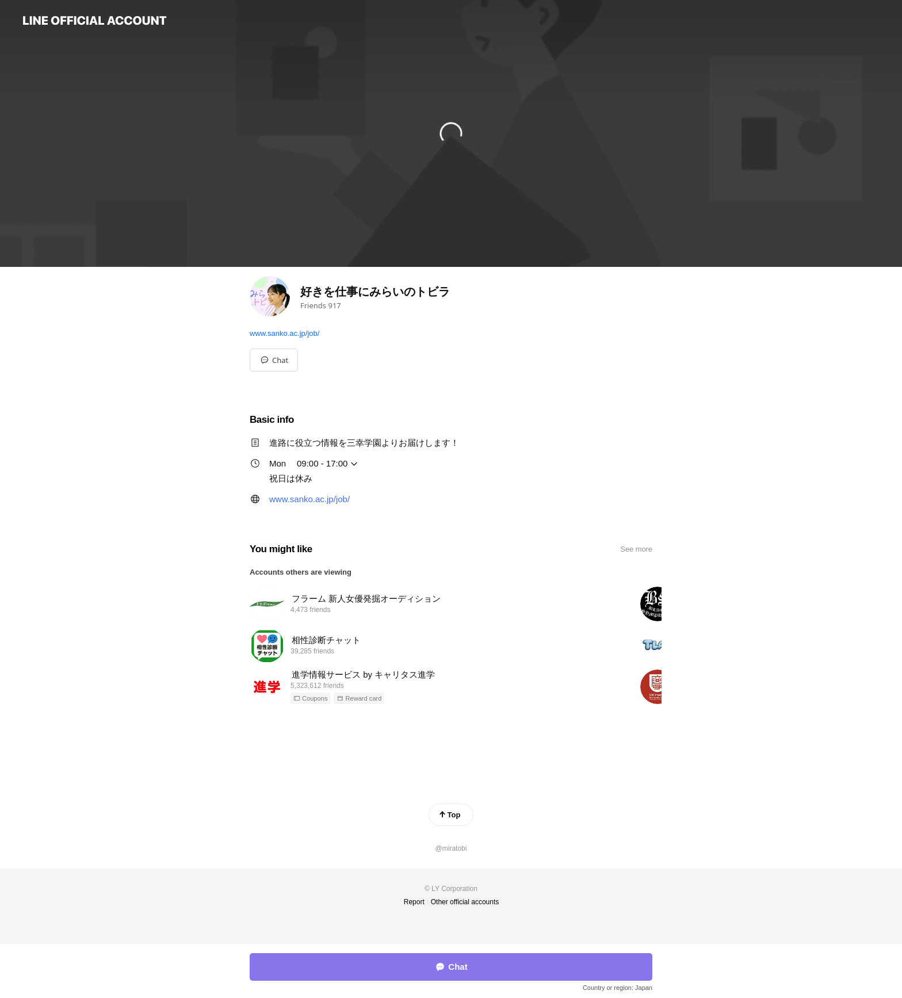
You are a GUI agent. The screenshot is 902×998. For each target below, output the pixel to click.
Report (414, 902)
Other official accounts (465, 902)
